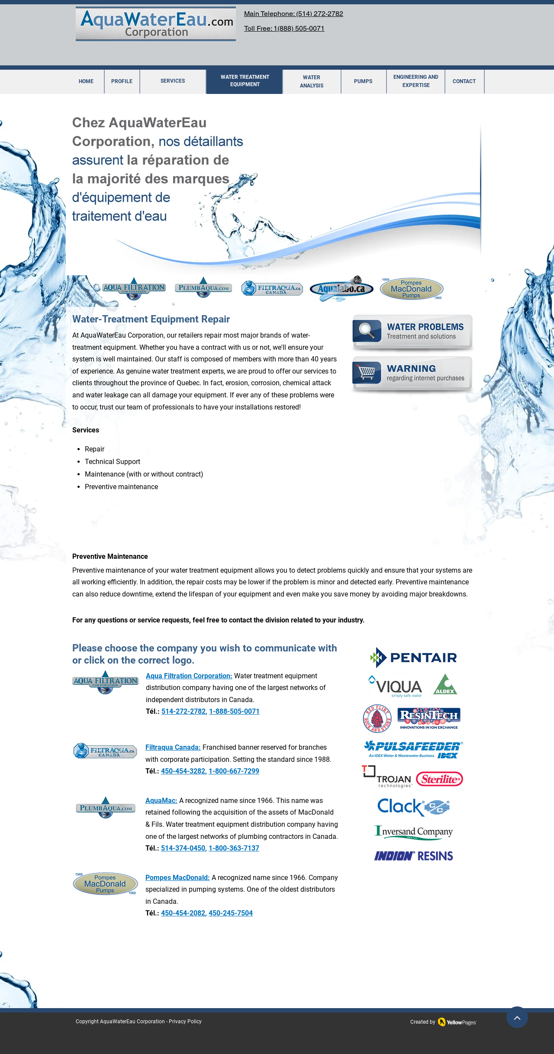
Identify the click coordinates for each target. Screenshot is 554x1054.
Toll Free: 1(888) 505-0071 (284, 28)
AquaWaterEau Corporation (132, 1022)
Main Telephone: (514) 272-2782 (293, 14)
